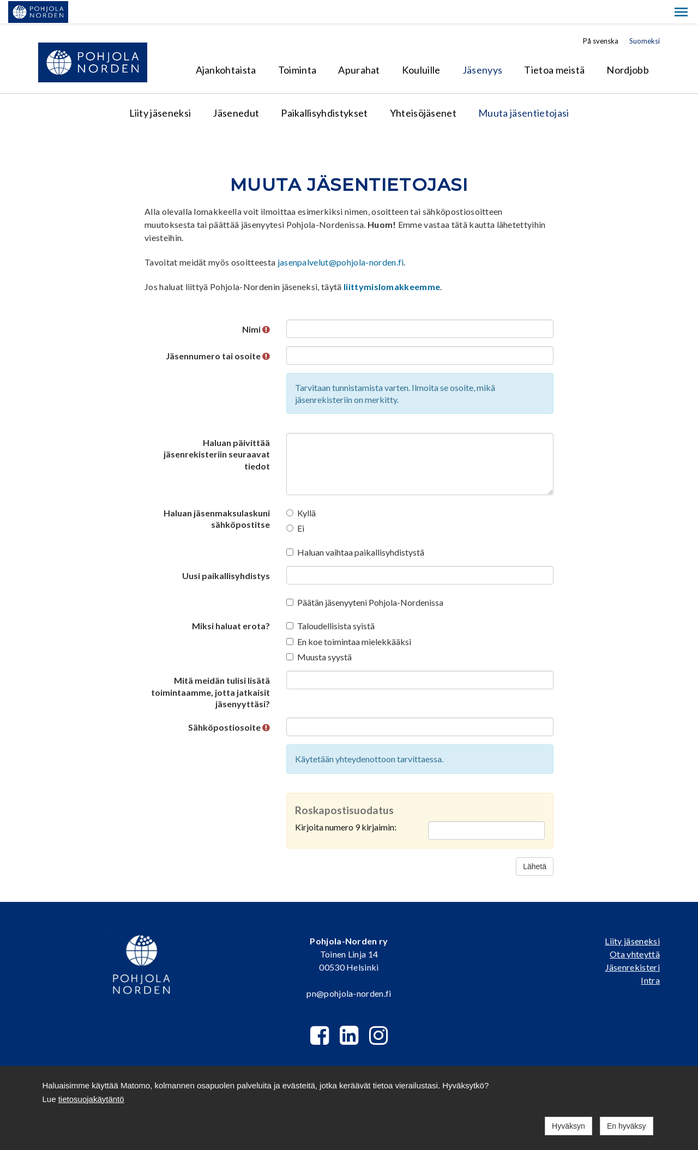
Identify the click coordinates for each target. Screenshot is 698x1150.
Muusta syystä (319, 633)
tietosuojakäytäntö (91, 1099)
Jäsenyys (482, 46)
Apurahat (359, 46)
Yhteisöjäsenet (423, 89)
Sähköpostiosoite (229, 704)
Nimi (256, 305)
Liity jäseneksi (160, 89)
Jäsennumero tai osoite (218, 332)
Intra (650, 957)
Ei (295, 504)
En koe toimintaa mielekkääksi (348, 618)
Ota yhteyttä (635, 930)
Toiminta (297, 46)
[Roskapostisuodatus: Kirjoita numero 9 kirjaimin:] (486, 807)
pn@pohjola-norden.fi (348, 970)
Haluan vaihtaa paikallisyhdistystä (355, 528)
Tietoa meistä (554, 46)
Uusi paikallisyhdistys (226, 552)
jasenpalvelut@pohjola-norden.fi (341, 238)
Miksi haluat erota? (231, 602)
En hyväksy (626, 1126)
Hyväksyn (568, 1126)
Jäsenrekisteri (632, 943)
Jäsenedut (236, 89)
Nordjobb (627, 46)
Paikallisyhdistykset (324, 89)
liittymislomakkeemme (392, 263)
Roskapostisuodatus (344, 786)
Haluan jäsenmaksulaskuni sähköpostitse (217, 495)
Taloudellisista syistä (330, 602)
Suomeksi (644, 17)
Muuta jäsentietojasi (523, 89)
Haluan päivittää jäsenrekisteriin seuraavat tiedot (217, 431)
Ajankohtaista (226, 46)
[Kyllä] (289, 489)
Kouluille (421, 46)
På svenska (600, 17)
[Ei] (289, 504)
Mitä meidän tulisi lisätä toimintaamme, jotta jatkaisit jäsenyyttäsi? (210, 668)
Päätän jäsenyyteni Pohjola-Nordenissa (364, 579)
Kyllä (301, 489)
